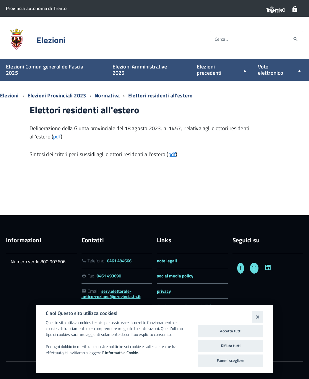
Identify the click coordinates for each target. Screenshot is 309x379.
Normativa (108, 95)
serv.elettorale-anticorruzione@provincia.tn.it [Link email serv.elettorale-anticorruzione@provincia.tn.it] (111, 294)
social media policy (175, 275)
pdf (57, 137)
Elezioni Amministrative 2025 (140, 70)
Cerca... (221, 39)
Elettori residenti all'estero (160, 95)
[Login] (295, 9)
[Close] (257, 316)
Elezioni (51, 40)
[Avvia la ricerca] (295, 39)
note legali (167, 260)
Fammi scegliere (230, 360)
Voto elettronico (270, 70)
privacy (164, 291)
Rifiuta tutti (230, 346)
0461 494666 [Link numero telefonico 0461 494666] (119, 260)
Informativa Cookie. (122, 353)
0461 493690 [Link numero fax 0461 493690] (109, 275)
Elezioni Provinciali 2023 (57, 95)
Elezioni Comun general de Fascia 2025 (44, 70)
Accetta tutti (230, 331)
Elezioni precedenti (209, 70)
